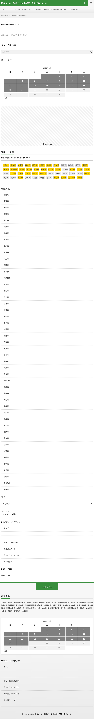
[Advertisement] (47, 124)
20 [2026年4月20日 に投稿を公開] (22, 90)
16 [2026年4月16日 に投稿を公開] (59, 86)
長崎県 (6, 457)
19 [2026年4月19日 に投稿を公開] (10, 90)
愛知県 (6, 336)
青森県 (6, 201)
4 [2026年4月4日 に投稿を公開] (83, 76)
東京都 (6, 272)
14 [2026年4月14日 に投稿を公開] (35, 86)
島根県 (6, 393)
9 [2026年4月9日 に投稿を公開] (59, 81)
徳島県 (6, 419)
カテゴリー (5, 511)
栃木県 (6, 246)
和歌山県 (7, 380)
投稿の (5, 575)
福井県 (6, 304)
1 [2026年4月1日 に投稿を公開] (47, 76)
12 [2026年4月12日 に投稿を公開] (10, 86)
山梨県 (6, 310)
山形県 (6, 227)
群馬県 (6, 252)
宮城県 (6, 214)
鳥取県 (6, 387)
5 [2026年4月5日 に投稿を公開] (10, 81)
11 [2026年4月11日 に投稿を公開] (84, 81)
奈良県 (6, 374)
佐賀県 (6, 451)
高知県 (6, 438)
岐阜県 (6, 323)
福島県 (6, 233)
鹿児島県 (7, 483)
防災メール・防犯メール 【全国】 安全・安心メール (53, 714)
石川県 (6, 297)
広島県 (6, 406)
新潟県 (6, 284)
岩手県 (6, 207)
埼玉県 (6, 259)
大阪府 (6, 361)
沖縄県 (6, 490)
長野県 (6, 316)
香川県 (6, 425)
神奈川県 (7, 278)
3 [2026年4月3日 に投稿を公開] (71, 76)
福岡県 (6, 445)
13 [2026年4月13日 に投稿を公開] (22, 86)
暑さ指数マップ (76, 9)
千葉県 (6, 265)
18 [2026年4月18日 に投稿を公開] (84, 86)
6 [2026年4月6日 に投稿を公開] (22, 81)
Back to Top (47, 587)
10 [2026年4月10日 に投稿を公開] (72, 81)
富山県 (6, 291)
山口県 (6, 413)
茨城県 (6, 239)
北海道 (6, 195)
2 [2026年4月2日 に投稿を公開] (59, 76)
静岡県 (6, 329)
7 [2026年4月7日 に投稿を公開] (34, 81)
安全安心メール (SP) (43, 9)
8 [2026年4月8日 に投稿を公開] (47, 81)
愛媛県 (6, 432)
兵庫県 (6, 368)
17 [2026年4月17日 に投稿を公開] (72, 86)
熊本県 (6, 464)
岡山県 (6, 400)
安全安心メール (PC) (60, 9)
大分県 (6, 470)
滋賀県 (6, 349)
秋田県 (6, 220)
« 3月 (6, 98)
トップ (3, 9)
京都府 (6, 355)
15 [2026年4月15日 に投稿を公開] (47, 86)
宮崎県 (6, 477)
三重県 (6, 342)
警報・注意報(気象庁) (25, 9)
